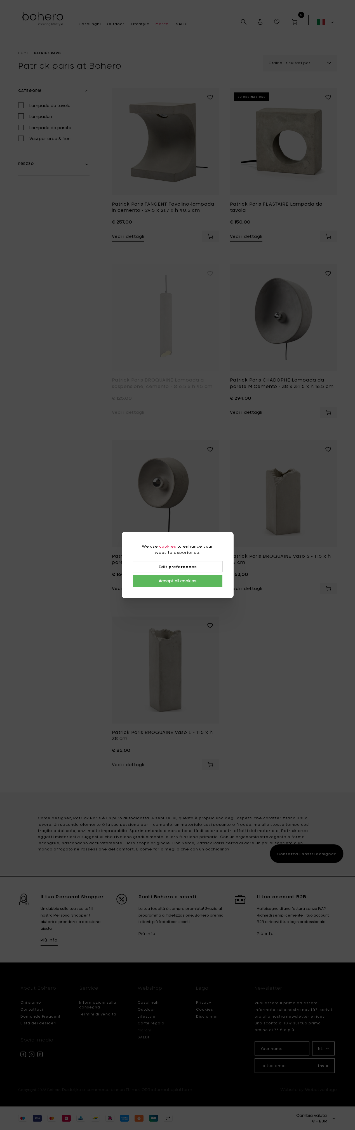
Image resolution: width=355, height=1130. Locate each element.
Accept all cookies (177, 580)
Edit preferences (178, 566)
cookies (167, 546)
